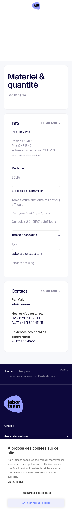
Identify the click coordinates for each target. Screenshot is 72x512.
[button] (36, 132)
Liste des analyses (42, 16)
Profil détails (61, 16)
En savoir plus (15, 481)
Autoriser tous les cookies (36, 503)
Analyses (23, 16)
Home (8, 16)
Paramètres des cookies (36, 492)
